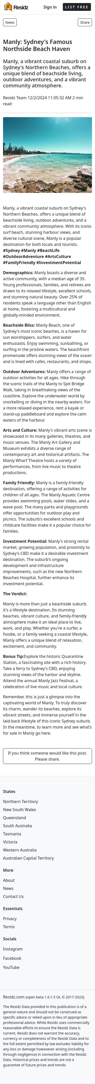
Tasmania (12, 834)
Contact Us (13, 896)
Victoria (10, 842)
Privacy (9, 918)
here (46, 733)
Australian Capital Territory (28, 858)
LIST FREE (77, 7)
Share (85, 22)
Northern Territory (20, 801)
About (8, 880)
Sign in (49, 7)
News (9, 22)
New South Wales (19, 809)
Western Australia (20, 850)
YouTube (11, 967)
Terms (9, 927)
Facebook (12, 958)
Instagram (13, 949)
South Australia (17, 826)
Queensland (14, 817)
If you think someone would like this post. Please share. (47, 756)
